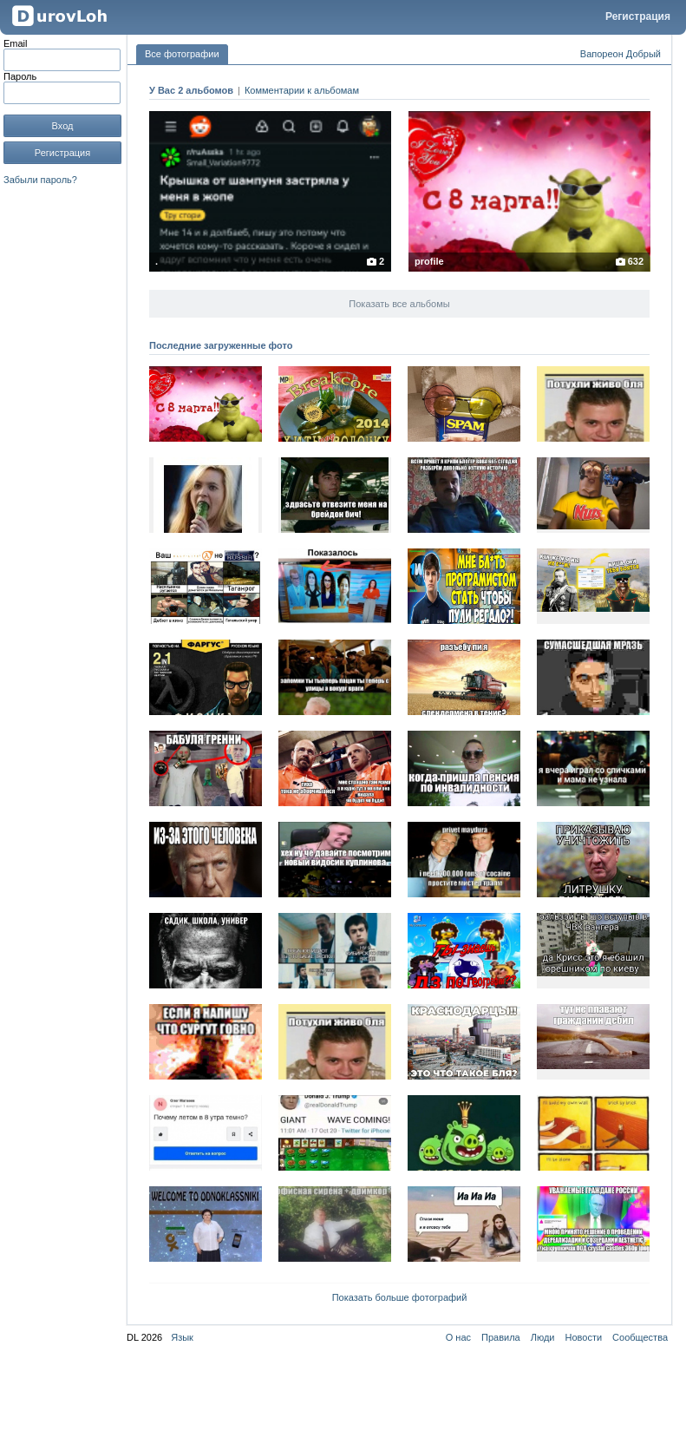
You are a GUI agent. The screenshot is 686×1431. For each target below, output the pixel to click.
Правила (500, 1337)
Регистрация (637, 16)
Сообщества (640, 1337)
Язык (182, 1337)
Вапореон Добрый (620, 54)
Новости (584, 1337)
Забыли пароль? (40, 179)
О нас (458, 1337)
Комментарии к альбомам (302, 90)
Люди (543, 1337)
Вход (63, 126)
